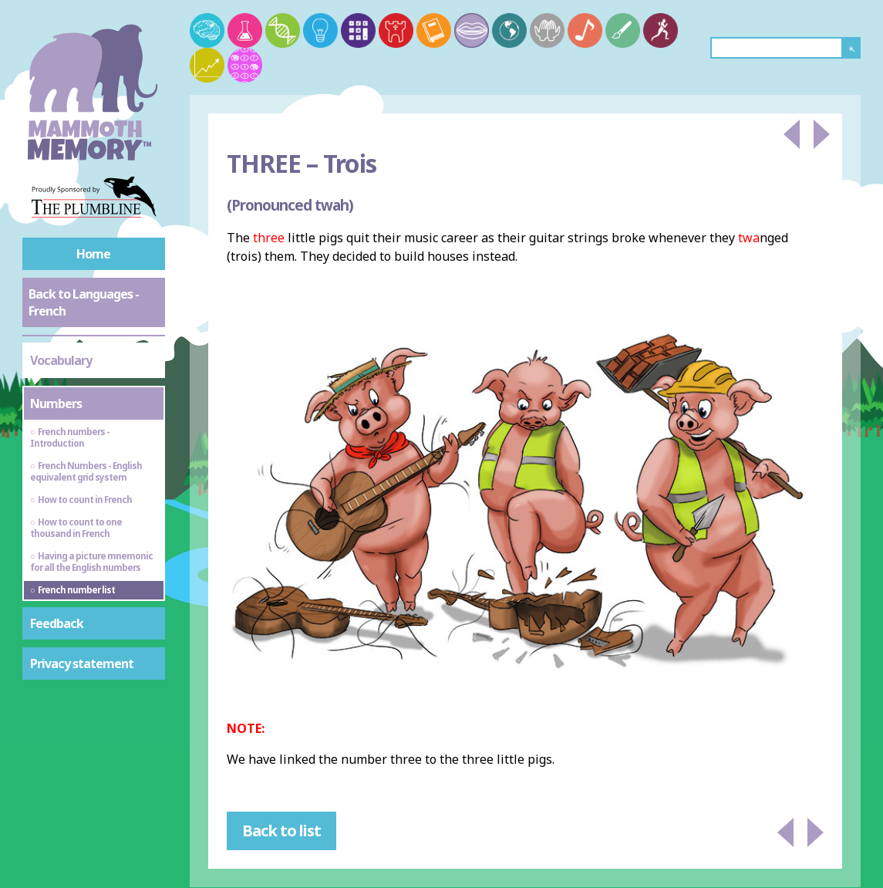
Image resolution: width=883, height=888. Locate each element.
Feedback (56, 623)
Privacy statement (81, 663)
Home (93, 253)
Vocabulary (61, 360)
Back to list (281, 830)
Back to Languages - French (84, 302)
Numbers (56, 403)
